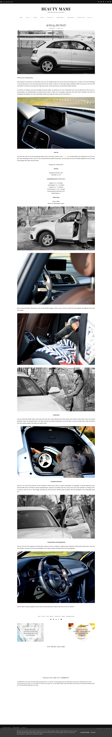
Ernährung (60, 17)
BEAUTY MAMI (56, 8)
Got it (93, 732)
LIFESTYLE (50, 17)
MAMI (35, 17)
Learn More (84, 732)
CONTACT (24, 727)
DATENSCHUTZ (80, 17)
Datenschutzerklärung (86, 683)
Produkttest (70, 616)
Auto (43, 616)
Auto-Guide (49, 616)
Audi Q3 (65, 156)
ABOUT (27, 17)
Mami (63, 616)
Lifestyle (57, 616)
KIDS (41, 17)
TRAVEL (89, 17)
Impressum (70, 17)
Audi (39, 616)
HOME (21, 17)
